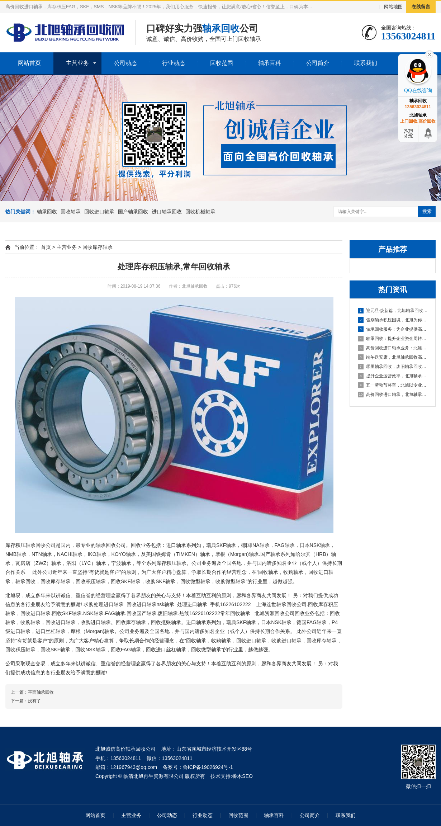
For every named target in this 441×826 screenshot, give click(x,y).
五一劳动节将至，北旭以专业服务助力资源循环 (393, 385)
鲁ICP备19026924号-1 (208, 767)
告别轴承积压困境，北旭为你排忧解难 (393, 320)
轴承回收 (47, 211)
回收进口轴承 (99, 211)
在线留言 (421, 6)
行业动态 (173, 63)
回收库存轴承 (97, 247)
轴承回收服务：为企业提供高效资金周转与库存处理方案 (393, 329)
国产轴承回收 (133, 211)
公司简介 (317, 63)
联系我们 (365, 63)
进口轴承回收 (167, 211)
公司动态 (125, 63)
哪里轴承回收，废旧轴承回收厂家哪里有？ (393, 366)
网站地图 (393, 6)
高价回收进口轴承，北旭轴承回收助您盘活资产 (393, 394)
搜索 (427, 211)
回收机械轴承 (200, 211)
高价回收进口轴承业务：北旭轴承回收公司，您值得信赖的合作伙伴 (393, 348)
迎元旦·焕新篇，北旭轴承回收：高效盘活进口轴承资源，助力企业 (393, 310)
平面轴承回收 (41, 692)
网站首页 (29, 63)
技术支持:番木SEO (231, 776)
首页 (46, 247)
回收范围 (221, 63)
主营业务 (77, 63)
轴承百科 (269, 63)
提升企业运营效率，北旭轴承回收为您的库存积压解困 (393, 376)
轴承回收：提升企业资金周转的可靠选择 (393, 338)
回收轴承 (71, 211)
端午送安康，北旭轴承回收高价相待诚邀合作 (393, 357)
